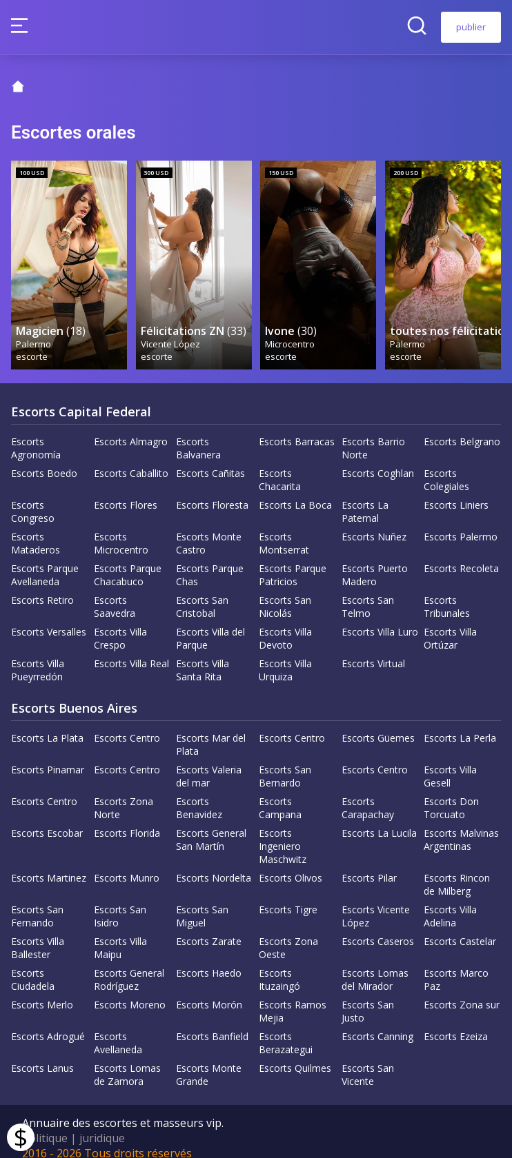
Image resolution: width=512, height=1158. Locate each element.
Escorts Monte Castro (209, 530)
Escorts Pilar (369, 864)
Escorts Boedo (44, 460)
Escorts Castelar (460, 928)
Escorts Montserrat (284, 530)
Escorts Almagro (131, 428)
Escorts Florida (127, 819)
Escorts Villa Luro (380, 618)
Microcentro (290, 330)
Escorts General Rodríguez (129, 966)
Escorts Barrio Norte (373, 435)
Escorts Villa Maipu (120, 935)
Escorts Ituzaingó (279, 966)
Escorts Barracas (297, 428)
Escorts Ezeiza (456, 1023)
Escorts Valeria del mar (209, 763)
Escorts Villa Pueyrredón (37, 657)
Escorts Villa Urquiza (285, 657)
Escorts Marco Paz (456, 966)
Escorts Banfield (212, 1023)
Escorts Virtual (373, 650)
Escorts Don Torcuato (451, 795)
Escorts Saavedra (114, 593)
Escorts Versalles (48, 618)
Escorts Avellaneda (118, 1030)
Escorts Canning (377, 1023)
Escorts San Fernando (37, 903)
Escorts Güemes (378, 724)
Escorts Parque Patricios (292, 562)
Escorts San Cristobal (202, 593)
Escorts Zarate (209, 928)
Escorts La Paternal (365, 498)
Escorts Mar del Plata (211, 731)
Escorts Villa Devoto (285, 625)
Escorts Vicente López (376, 903)
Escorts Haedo (209, 959)
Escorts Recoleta (461, 555)
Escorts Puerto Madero (375, 562)
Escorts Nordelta (213, 864)
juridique (102, 1124)
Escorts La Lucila (379, 819)
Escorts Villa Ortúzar (450, 625)
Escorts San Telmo (368, 593)
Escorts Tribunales (447, 593)
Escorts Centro (127, 724)
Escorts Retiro (42, 586)
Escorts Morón (209, 991)
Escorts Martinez (48, 864)
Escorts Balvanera (198, 435)
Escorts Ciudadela (33, 966)
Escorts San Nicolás (285, 593)
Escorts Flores (125, 491)
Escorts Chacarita (280, 467)
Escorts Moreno (130, 991)
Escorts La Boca (295, 491)
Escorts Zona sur (462, 991)
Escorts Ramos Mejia (292, 998)
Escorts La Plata (47, 724)
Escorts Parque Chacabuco (127, 562)
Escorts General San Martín (211, 826)
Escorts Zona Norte (123, 795)
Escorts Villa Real (131, 650)
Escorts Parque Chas (210, 562)
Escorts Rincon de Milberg (457, 871)
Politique (45, 1124)
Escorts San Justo (368, 998)
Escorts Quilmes (295, 1055)
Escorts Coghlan (378, 460)
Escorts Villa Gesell (450, 763)
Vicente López (171, 330)
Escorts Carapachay (368, 795)
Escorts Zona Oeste (288, 935)
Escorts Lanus (42, 1055)
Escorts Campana (280, 795)
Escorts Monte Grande (209, 1061)
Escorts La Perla (460, 724)
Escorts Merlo (42, 991)
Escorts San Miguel (202, 903)
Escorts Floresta (212, 491)
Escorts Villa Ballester (37, 935)
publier (471, 27)
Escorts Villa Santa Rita (202, 657)
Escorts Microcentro (121, 530)
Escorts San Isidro (120, 903)
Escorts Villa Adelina (450, 903)
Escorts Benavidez (199, 795)
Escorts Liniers (456, 491)
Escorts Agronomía (36, 435)
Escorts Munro (126, 864)
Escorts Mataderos (35, 530)
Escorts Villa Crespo (120, 625)
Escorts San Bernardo (285, 763)
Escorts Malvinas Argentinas (461, 826)
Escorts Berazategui (286, 1030)
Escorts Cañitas (210, 460)
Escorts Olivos (290, 864)
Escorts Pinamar (47, 756)
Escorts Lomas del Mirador (375, 966)
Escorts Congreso (33, 498)
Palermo (34, 330)
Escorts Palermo (461, 523)
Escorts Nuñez (374, 523)
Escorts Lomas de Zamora (127, 1061)
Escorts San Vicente (368, 1061)
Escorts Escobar (47, 819)
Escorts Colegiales (446, 467)
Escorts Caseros (378, 928)
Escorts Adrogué (48, 1023)
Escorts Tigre (288, 896)
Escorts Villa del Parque (210, 625)
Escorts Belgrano (462, 428)
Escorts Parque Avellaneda (45, 562)
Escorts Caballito (131, 460)
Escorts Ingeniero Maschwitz (282, 833)
